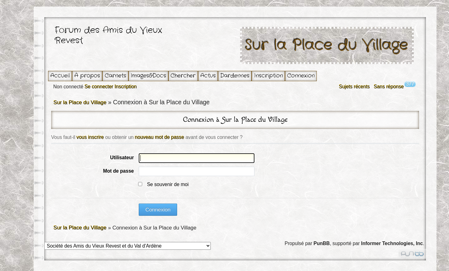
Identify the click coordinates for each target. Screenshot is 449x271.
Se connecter (98, 86)
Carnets (115, 75)
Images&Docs (148, 75)
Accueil (60, 75)
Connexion (301, 75)
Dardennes (234, 75)
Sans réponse (389, 86)
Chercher (183, 75)
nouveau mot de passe (159, 137)
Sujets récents (354, 86)
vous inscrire (90, 137)
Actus (208, 75)
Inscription (268, 75)
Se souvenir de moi (167, 184)
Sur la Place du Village (326, 45)
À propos (87, 75)
